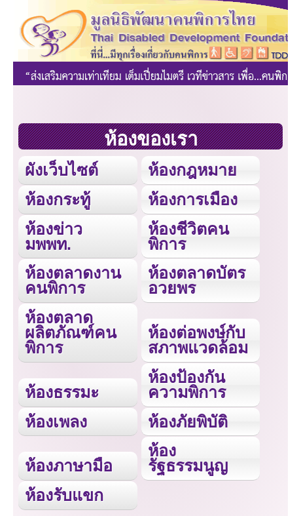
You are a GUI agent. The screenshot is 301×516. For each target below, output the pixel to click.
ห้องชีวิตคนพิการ (188, 236)
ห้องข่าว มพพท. (53, 236)
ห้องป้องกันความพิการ (187, 384)
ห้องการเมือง (193, 199)
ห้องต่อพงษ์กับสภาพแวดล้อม (198, 340)
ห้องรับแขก (64, 495)
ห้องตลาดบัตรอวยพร (196, 280)
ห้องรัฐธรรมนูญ (188, 458)
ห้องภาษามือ (69, 465)
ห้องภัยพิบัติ (188, 421)
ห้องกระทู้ (57, 199)
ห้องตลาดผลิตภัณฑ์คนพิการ (70, 332)
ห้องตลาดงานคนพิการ (73, 280)
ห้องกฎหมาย (192, 170)
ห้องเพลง (56, 421)
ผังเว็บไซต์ (61, 170)
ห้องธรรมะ (62, 392)
